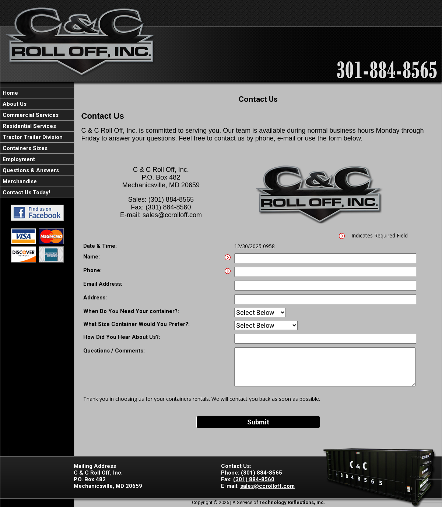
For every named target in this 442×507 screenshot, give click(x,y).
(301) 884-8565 (261, 472)
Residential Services (28, 126)
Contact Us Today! (25, 192)
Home (9, 93)
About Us (14, 104)
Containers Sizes (24, 148)
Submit (258, 422)
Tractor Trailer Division (32, 137)
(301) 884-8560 (253, 479)
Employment (18, 159)
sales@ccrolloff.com (267, 486)
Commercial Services (30, 115)
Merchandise (19, 181)
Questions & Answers (30, 170)
